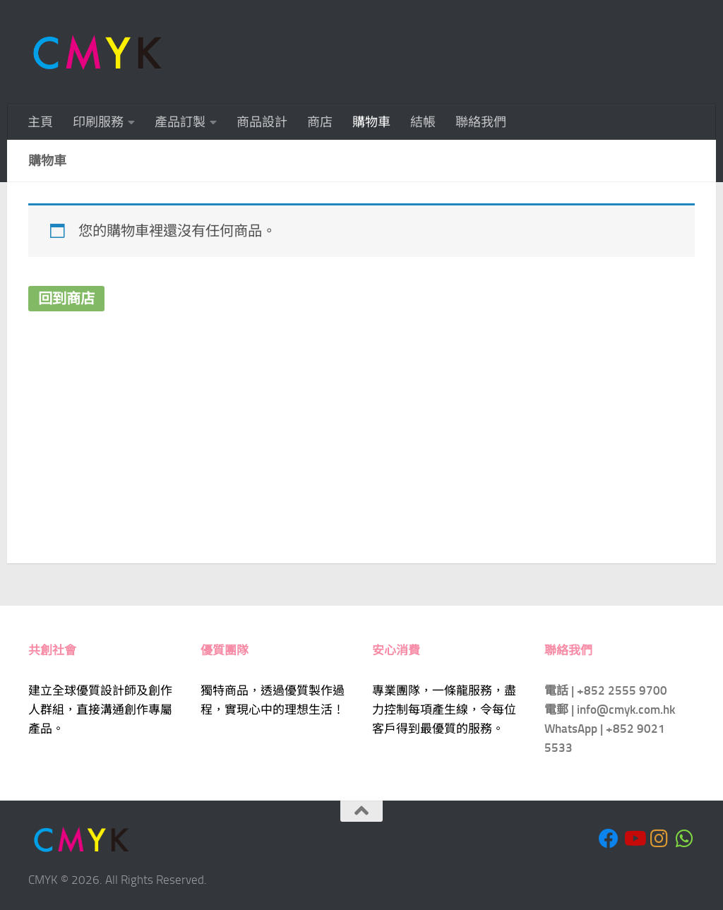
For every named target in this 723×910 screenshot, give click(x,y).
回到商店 (66, 298)
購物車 (371, 122)
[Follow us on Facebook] (609, 839)
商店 (320, 122)
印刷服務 (98, 122)
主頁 (40, 122)
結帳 (423, 122)
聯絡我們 (480, 122)
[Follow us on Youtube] (634, 839)
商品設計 (262, 122)
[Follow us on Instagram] (659, 839)
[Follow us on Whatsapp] (685, 839)
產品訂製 (180, 122)
